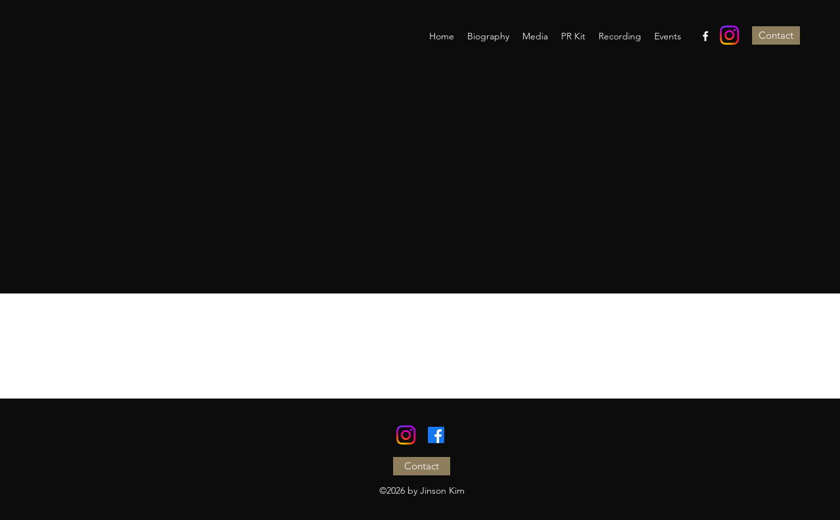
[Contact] (776, 35)
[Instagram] (729, 35)
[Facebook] (705, 36)
